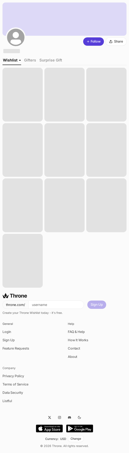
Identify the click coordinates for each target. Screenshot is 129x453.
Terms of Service (15, 384)
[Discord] (69, 417)
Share (116, 41)
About (72, 357)
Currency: (51, 439)
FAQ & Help (76, 332)
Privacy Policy (13, 376)
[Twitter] (49, 417)
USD (63, 439)
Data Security (12, 392)
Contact (74, 348)
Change (76, 438)
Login (6, 332)
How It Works (78, 340)
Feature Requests (15, 348)
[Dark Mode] (79, 417)
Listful (7, 401)
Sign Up (97, 304)
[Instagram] (59, 417)
